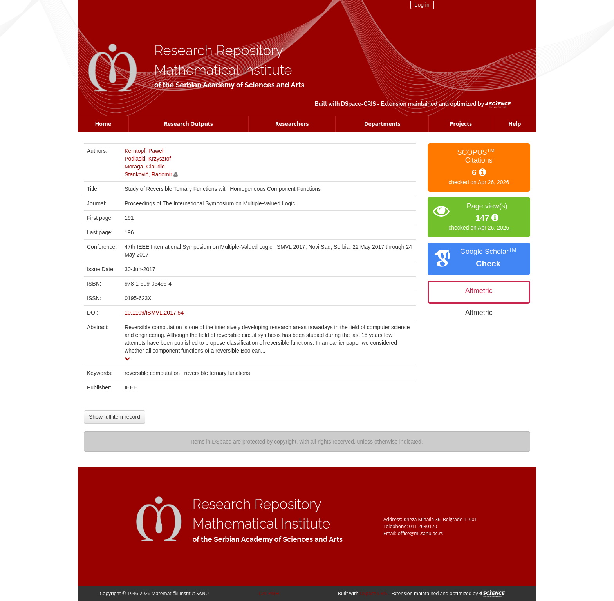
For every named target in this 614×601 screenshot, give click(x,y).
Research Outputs (188, 123)
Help (514, 123)
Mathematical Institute (223, 70)
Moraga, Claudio (145, 166)
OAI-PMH (269, 593)
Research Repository (218, 50)
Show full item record (114, 417)
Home (103, 123)
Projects (461, 123)
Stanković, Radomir (148, 174)
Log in (422, 5)
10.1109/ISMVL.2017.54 (154, 313)
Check (488, 263)
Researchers (292, 123)
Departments (382, 123)
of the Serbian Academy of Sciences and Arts (229, 85)
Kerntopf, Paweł (144, 151)
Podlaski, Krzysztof (148, 159)
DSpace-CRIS (358, 104)
